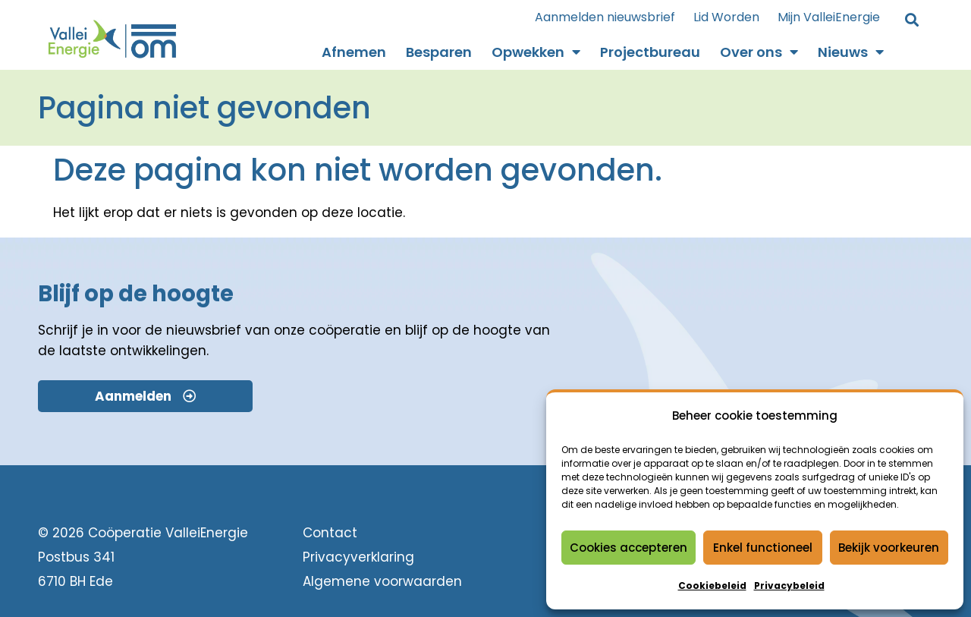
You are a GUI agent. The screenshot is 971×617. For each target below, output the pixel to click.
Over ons (759, 52)
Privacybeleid (789, 585)
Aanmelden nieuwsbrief (605, 17)
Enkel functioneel (762, 548)
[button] (911, 21)
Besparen (439, 51)
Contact (330, 533)
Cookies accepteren (628, 548)
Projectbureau (650, 51)
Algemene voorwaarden (382, 581)
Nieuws (851, 52)
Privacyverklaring (358, 557)
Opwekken (536, 52)
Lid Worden (726, 17)
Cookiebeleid (712, 585)
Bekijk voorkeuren (888, 548)
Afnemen (354, 51)
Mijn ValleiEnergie (829, 17)
